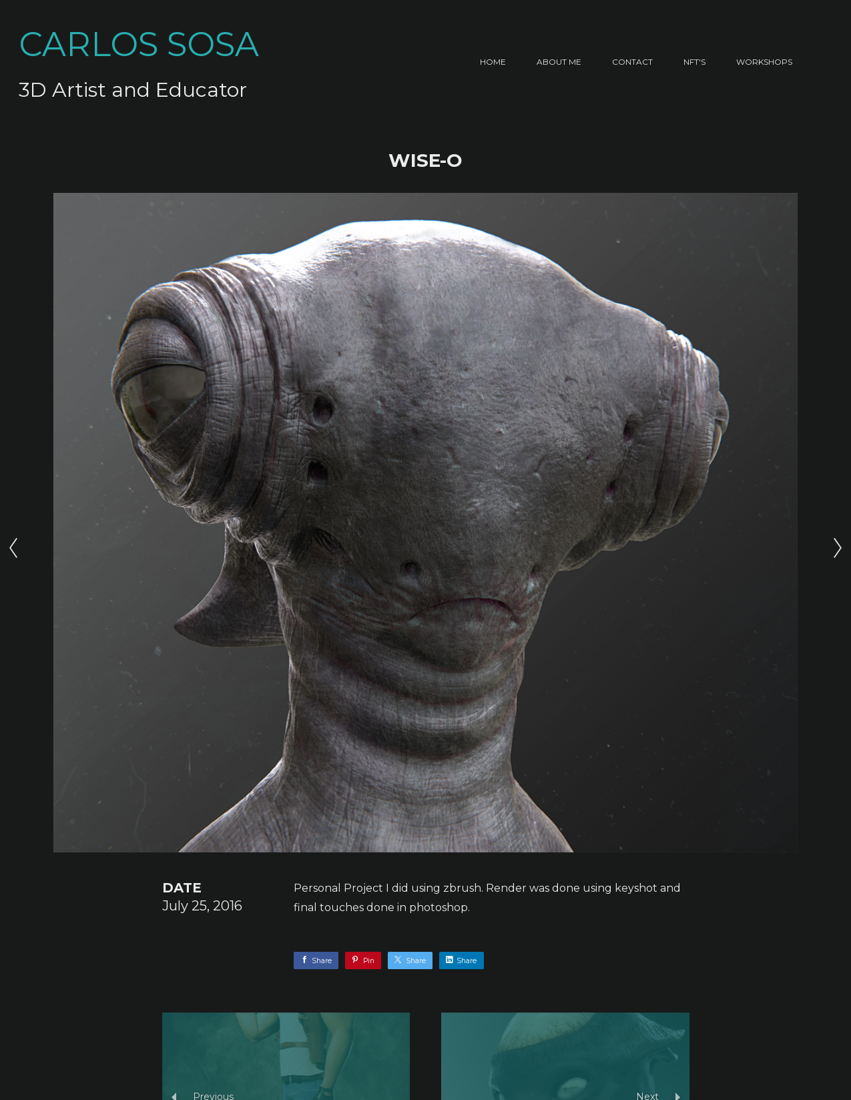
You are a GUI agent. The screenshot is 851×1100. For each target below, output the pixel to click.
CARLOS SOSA (139, 44)
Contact (632, 62)
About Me (559, 62)
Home (493, 62)
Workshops (764, 62)
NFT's (694, 62)
